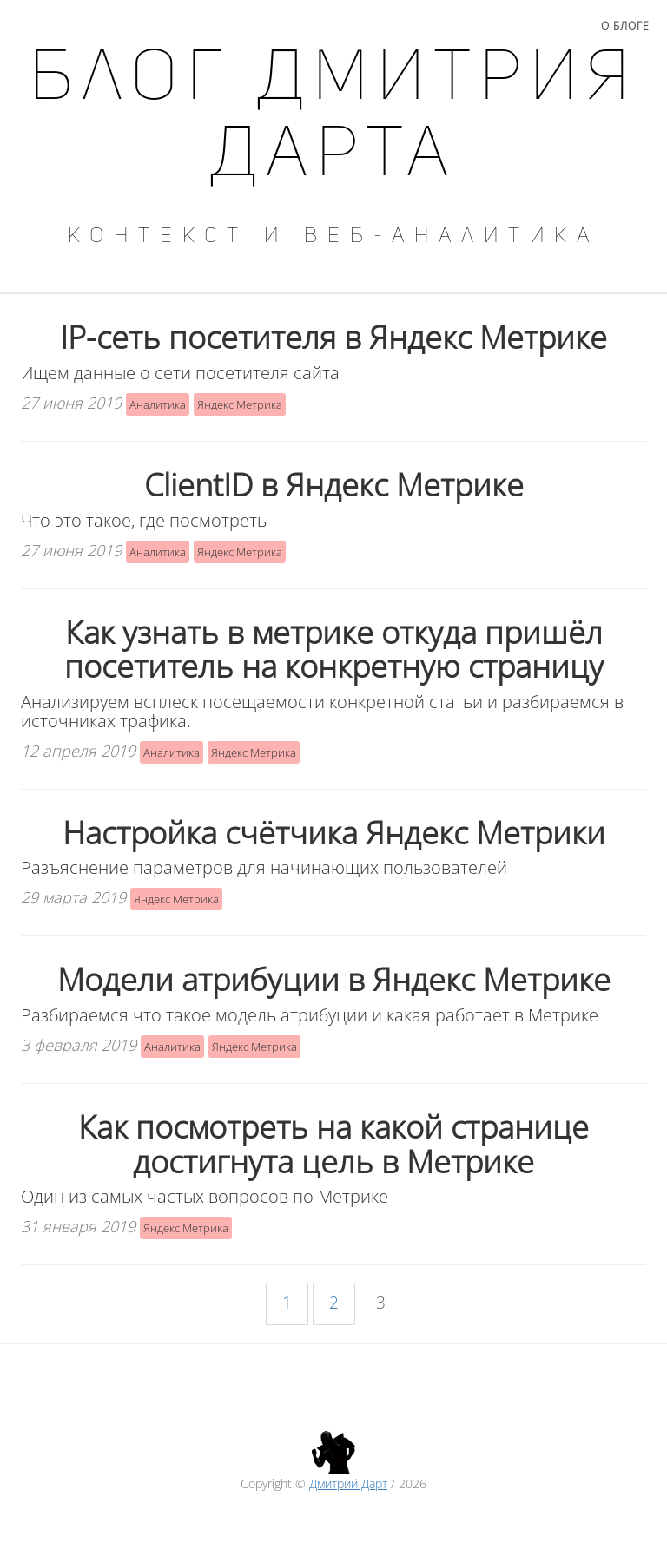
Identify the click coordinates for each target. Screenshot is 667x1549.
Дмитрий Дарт (348, 1483)
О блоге (625, 25)
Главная (47, 26)
